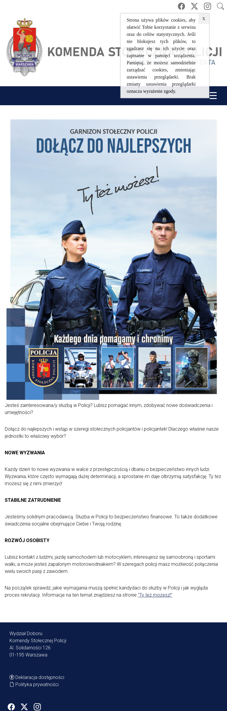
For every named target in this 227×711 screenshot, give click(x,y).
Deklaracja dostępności (39, 677)
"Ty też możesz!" (155, 595)
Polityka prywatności (37, 684)
